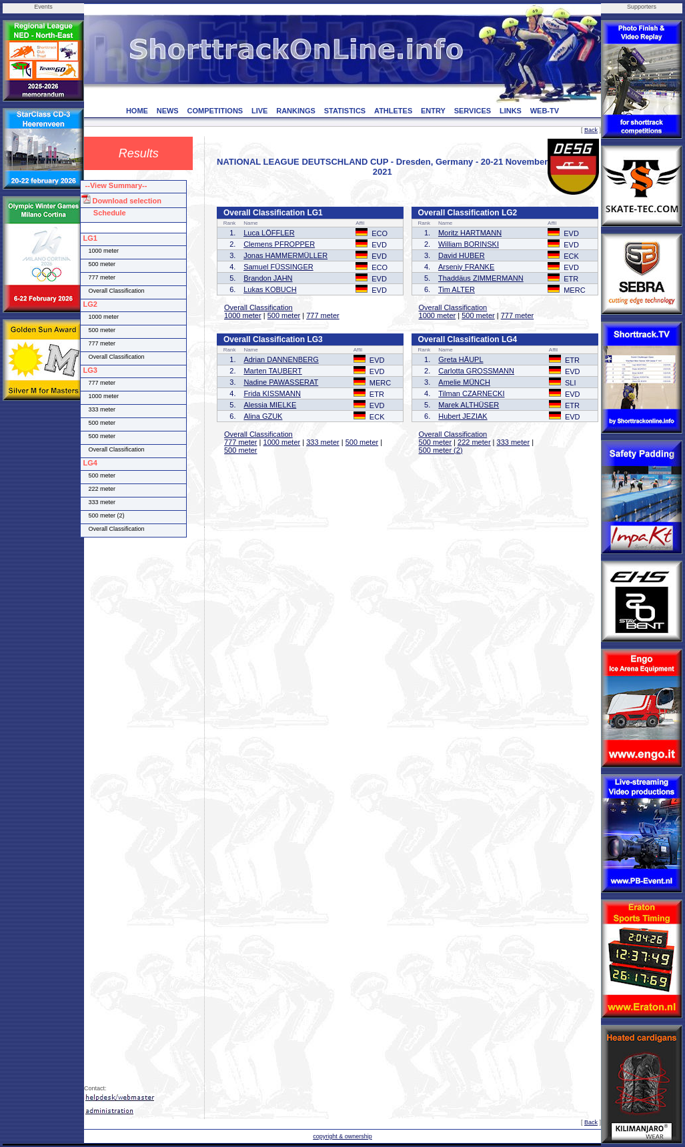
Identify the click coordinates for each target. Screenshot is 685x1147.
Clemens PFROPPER (279, 244)
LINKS (511, 111)
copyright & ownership (342, 1136)
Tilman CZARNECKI (471, 393)
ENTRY (433, 111)
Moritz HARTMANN (470, 233)
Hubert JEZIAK (462, 416)
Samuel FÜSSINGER (278, 267)
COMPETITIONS (215, 111)
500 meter (284, 315)
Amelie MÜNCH (464, 382)
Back (591, 130)
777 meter (322, 315)
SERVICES (472, 111)
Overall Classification (258, 307)
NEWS (168, 111)
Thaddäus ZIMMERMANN (481, 278)
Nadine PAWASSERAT (280, 382)
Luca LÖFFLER (268, 233)
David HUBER (461, 255)
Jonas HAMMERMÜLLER (285, 255)
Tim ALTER (456, 289)
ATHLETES (393, 111)
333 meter (322, 442)
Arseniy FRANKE (466, 267)
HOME (137, 111)
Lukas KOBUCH (269, 289)
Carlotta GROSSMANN (476, 371)
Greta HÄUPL (460, 359)
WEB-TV (544, 111)
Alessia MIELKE (269, 405)
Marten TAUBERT (272, 371)
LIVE (259, 111)
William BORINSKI (468, 244)
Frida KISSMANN (272, 393)
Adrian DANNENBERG (280, 359)
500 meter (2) (441, 450)
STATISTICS (345, 111)
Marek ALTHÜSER (468, 405)
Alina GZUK (262, 416)
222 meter (474, 442)
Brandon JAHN (267, 278)
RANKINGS (295, 111)
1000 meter (242, 315)
